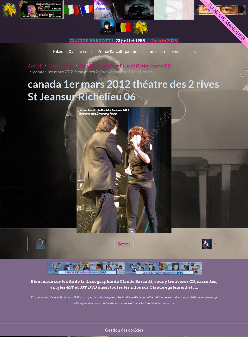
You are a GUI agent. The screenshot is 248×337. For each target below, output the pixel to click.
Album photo (61, 66)
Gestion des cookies (124, 330)
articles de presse (165, 51)
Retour (124, 244)
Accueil (85, 51)
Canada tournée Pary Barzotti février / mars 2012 (125, 66)
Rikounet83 (63, 51)
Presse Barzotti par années (121, 51)
